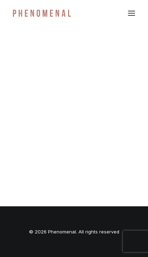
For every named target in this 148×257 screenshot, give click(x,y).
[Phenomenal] (42, 13)
